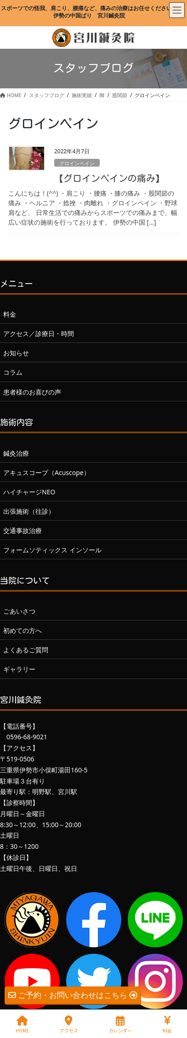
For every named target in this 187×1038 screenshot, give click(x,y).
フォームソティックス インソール (52, 549)
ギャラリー (19, 669)
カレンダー (120, 1024)
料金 (9, 314)
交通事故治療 (22, 530)
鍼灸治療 (16, 453)
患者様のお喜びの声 (32, 392)
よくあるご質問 (25, 649)
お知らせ (16, 352)
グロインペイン (77, 163)
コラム (13, 372)
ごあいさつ (19, 611)
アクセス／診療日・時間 (38, 333)
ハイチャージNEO (29, 491)
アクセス (69, 1024)
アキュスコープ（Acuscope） (46, 472)
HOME (22, 1024)
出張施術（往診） (29, 511)
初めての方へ (22, 630)
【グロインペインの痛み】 (109, 178)
